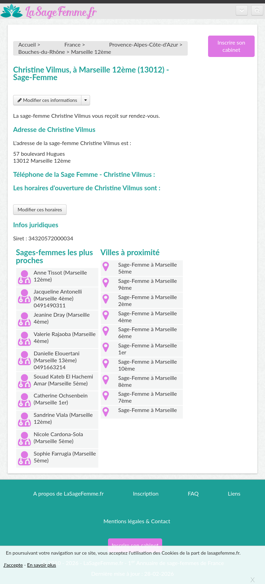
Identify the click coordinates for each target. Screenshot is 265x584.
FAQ (193, 493)
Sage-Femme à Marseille (147, 409)
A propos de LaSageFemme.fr (68, 493)
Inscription (145, 493)
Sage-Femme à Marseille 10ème (147, 365)
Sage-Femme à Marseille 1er (147, 348)
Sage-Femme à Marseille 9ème (147, 284)
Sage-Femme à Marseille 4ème (147, 316)
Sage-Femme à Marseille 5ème (147, 268)
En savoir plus (41, 565)
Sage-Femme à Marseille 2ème (147, 300)
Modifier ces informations (47, 100)
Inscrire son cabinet (231, 46)
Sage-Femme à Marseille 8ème (147, 381)
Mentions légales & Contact (137, 521)
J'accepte (13, 565)
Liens (234, 493)
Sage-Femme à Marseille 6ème (147, 332)
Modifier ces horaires (40, 209)
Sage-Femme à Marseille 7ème (147, 397)
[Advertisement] (229, 174)
